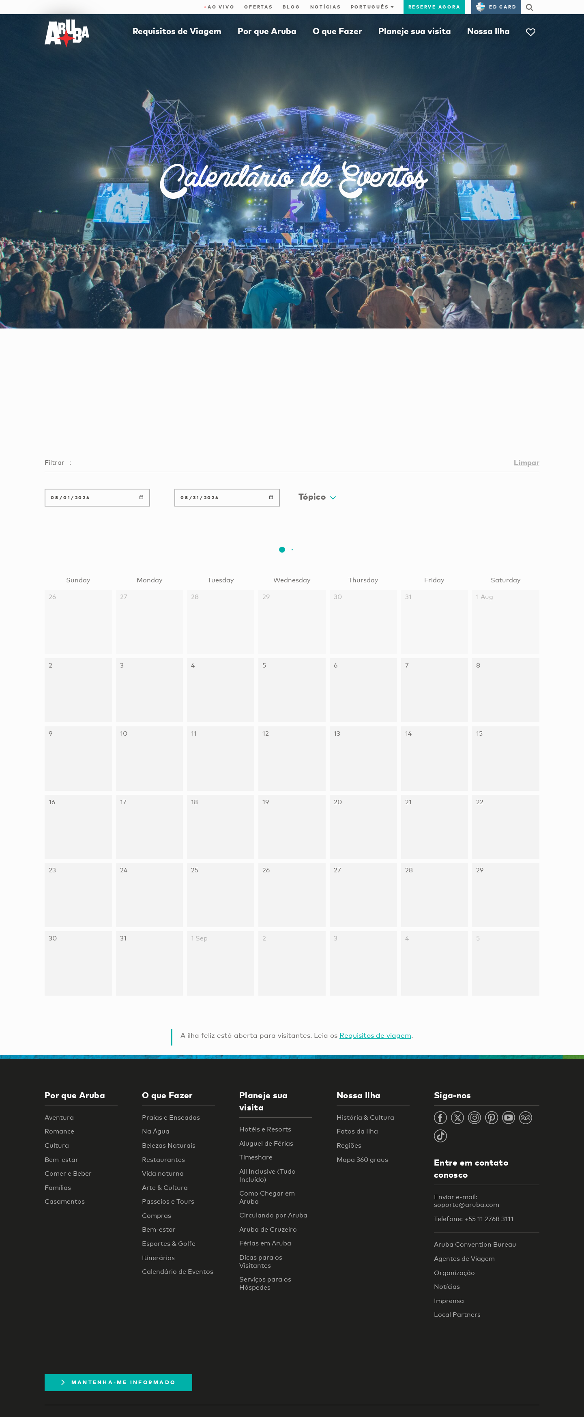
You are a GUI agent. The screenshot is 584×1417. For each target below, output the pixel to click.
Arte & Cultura (165, 1188)
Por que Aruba (267, 31)
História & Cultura (365, 1117)
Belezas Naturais (168, 1145)
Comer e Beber (68, 1173)
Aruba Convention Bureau (475, 1244)
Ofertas (258, 7)
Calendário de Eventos (177, 1271)
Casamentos (65, 1201)
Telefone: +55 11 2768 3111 (473, 1219)
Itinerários (158, 1258)
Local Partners (457, 1314)
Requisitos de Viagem (177, 31)
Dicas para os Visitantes (260, 1261)
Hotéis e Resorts (265, 1129)
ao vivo (219, 7)
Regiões (349, 1145)
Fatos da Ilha (357, 1131)
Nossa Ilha (488, 31)
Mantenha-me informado (118, 1382)
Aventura (59, 1117)
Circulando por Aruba (273, 1215)
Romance (59, 1131)
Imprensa (449, 1301)
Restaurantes (163, 1160)
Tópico (317, 496)
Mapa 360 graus (362, 1160)
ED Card (496, 7)
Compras (156, 1215)
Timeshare (256, 1157)
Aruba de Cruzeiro (268, 1229)
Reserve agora (434, 7)
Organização (454, 1273)
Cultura (57, 1145)
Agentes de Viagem (464, 1258)
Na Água (156, 1131)
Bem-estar (61, 1160)
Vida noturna (163, 1173)
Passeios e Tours (168, 1201)
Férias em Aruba (265, 1243)
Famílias (58, 1188)
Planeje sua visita (414, 31)
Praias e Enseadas (171, 1117)
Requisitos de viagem (375, 1035)
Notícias (325, 7)
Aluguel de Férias (266, 1143)
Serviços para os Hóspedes (265, 1283)
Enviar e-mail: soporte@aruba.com (466, 1201)
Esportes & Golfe (168, 1243)
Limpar (526, 462)
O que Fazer (337, 31)
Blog (292, 7)
